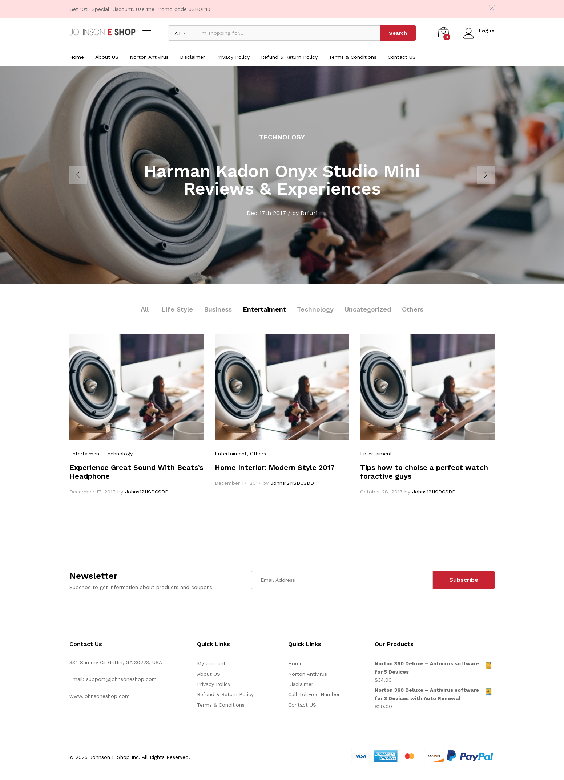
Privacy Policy (233, 57)
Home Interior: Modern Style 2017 (275, 467)
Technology (315, 309)
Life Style (177, 309)
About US (106, 57)
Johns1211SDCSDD (147, 492)
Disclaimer (192, 57)
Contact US (402, 57)
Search (398, 33)
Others (412, 309)
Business (218, 309)
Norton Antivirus (149, 57)
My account (211, 663)
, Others (256, 453)
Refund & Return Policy (289, 57)
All (145, 309)
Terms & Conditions (352, 57)
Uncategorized (368, 309)
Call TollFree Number (314, 694)
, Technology (117, 453)
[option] (282, 175)
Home (76, 57)
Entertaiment (264, 309)
